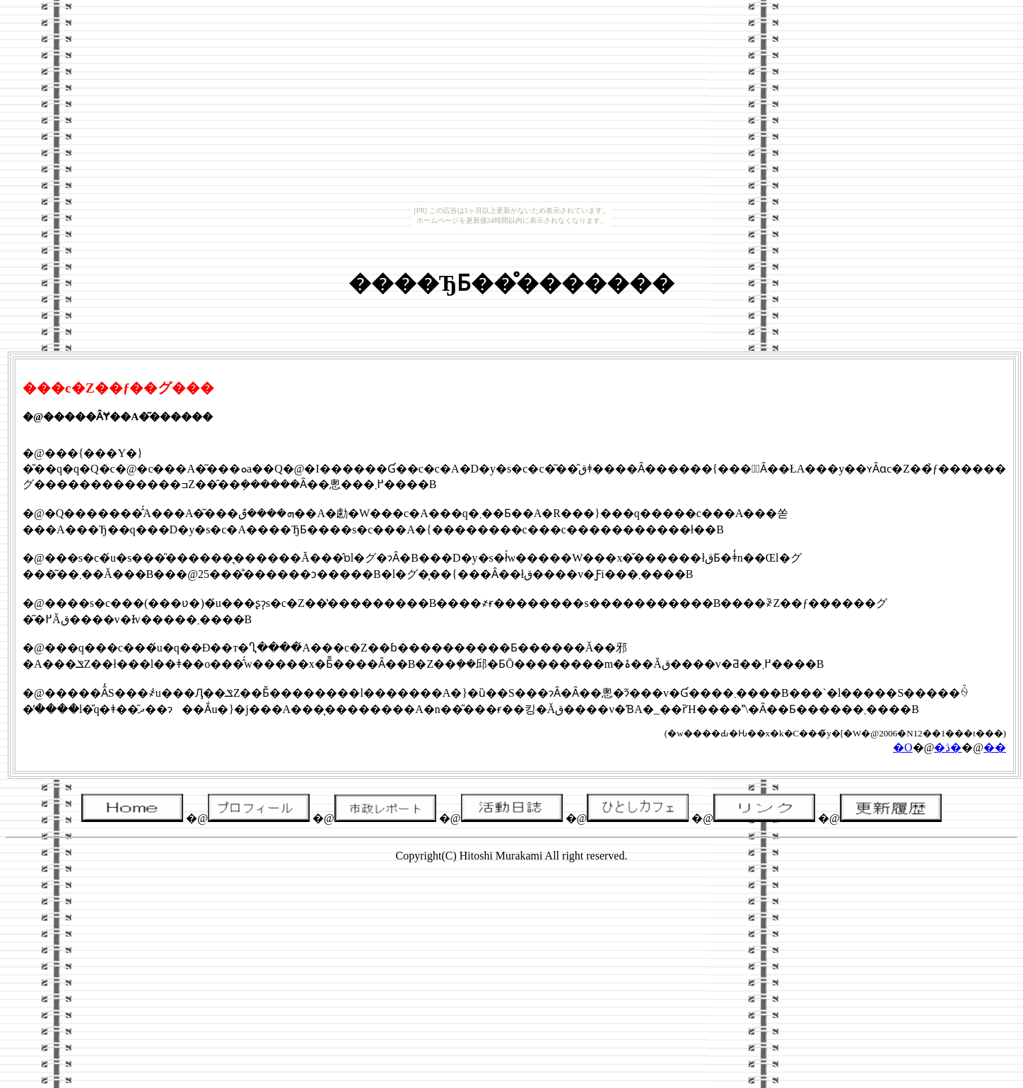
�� (994, 747)
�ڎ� (947, 747)
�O (903, 747)
